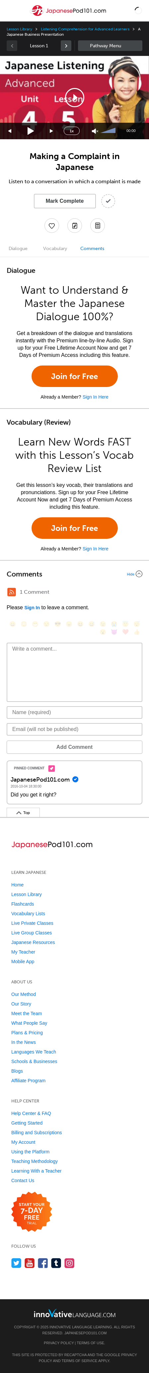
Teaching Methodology (34, 1161)
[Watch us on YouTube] (30, 1263)
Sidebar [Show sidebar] (110, 45)
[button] (138, 10)
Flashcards (22, 904)
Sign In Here (96, 397)
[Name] (74, 712)
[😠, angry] (69, 624)
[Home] (69, 15)
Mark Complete (65, 201)
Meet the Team (26, 1013)
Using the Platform (30, 1151)
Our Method (23, 994)
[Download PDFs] (97, 225)
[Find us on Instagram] (69, 1263)
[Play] (31, 131)
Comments (92, 248)
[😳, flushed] (24, 624)
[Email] (74, 729)
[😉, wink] (103, 624)
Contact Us (22, 1180)
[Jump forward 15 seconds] (52, 131)
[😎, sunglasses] (57, 624)
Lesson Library (19, 29)
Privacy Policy (59, 1343)
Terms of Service (79, 1361)
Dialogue (18, 248)
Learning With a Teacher (36, 1171)
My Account (23, 1142)
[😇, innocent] (125, 624)
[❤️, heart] (125, 631)
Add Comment (74, 747)
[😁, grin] (35, 624)
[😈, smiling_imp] (114, 631)
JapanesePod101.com (85, 1333)
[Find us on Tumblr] (56, 1263)
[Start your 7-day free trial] (31, 1212)
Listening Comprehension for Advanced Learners (85, 29)
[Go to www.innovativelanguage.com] (74, 1313)
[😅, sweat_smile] (91, 624)
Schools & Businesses (34, 1061)
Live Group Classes (31, 932)
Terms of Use (90, 1343)
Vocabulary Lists (28, 913)
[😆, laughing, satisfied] (80, 624)
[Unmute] (95, 131)
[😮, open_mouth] (103, 631)
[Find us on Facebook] (43, 1263)
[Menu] (10, 10)
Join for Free (74, 376)
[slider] (108, 131)
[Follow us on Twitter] (16, 1263)
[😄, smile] (12, 624)
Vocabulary (55, 248)
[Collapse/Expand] (74, 573)
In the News (23, 1042)
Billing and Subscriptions (36, 1132)
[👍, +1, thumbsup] (136, 631)
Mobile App (22, 961)
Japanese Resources (33, 942)
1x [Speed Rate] (72, 131)
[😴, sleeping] (136, 624)
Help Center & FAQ (31, 1113)
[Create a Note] (74, 225)
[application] (74, 97)
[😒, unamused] (46, 624)
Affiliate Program (28, 1080)
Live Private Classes (32, 923)
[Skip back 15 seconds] (10, 131)
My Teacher (23, 952)
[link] (66, 45)
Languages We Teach (33, 1051)
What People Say (29, 1023)
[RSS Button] (12, 592)
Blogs (17, 1071)
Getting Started (26, 1123)
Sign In (32, 607)
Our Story (21, 1004)
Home (17, 884)
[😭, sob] (114, 624)
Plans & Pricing (27, 1032)
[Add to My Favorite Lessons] (51, 225)
